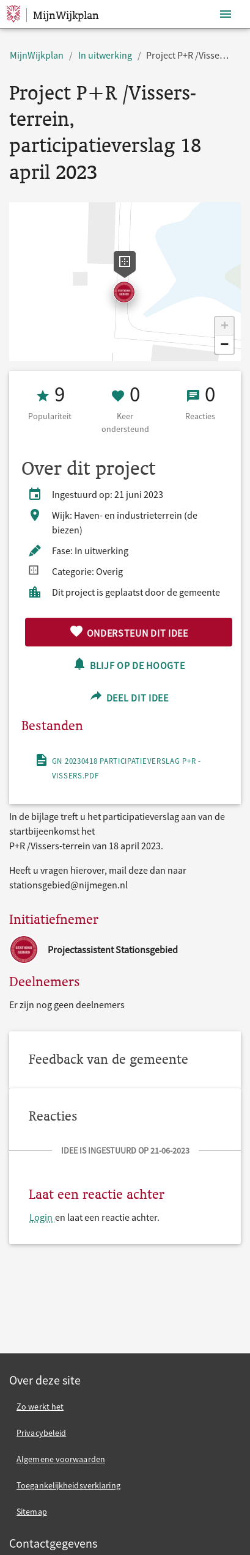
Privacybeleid (41, 1432)
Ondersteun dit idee (128, 631)
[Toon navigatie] (225, 14)
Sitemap (32, 1511)
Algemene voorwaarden (61, 1459)
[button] (224, 326)
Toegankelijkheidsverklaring (68, 1485)
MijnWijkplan (37, 55)
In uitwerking (105, 55)
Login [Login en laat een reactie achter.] (41, 1217)
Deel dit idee (129, 696)
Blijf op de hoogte (128, 663)
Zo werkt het (40, 1406)
